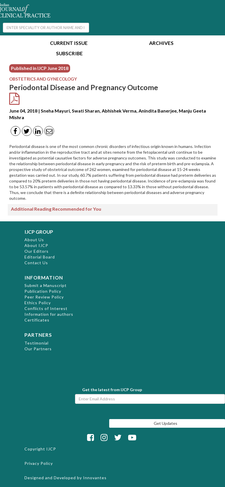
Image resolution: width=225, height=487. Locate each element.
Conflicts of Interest (46, 308)
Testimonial (36, 342)
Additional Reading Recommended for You (56, 209)
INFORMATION (43, 278)
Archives (161, 43)
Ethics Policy (37, 302)
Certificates (36, 319)
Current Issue (69, 43)
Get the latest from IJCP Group (112, 389)
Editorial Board (39, 256)
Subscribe (69, 54)
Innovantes (95, 477)
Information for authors (48, 314)
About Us (34, 239)
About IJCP (36, 245)
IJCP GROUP (38, 232)
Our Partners (38, 348)
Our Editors (36, 251)
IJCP (51, 448)
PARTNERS (38, 335)
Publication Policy (42, 291)
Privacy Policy (38, 463)
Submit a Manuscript (45, 285)
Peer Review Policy (44, 296)
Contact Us (36, 262)
